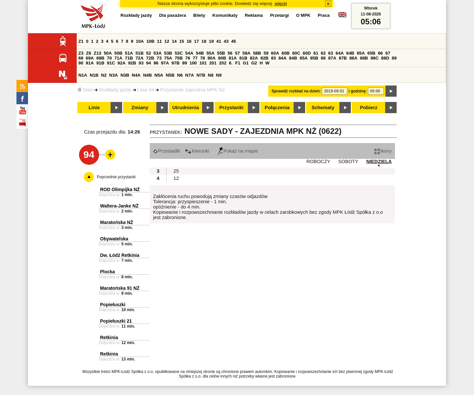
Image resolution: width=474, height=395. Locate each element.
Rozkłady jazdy (115, 89)
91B (100, 63)
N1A (82, 75)
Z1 (81, 41)
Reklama (254, 15)
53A (157, 53)
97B (175, 63)
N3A (113, 75)
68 (80, 58)
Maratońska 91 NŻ (120, 288)
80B (222, 58)
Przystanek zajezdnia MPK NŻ (192, 89)
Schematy (322, 107)
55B (221, 53)
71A (118, 58)
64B (350, 53)
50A (108, 53)
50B (118, 53)
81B (243, 58)
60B (286, 53)
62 (323, 53)
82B (264, 58)
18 (203, 41)
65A (361, 53)
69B (100, 58)
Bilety (199, 15)
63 (330, 53)
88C (375, 58)
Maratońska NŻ (116, 222)
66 (380, 53)
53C (179, 53)
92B (132, 63)
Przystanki (231, 107)
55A (210, 53)
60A (275, 53)
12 (166, 41)
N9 (219, 75)
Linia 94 (145, 89)
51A (129, 53)
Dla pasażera (172, 15)
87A (332, 58)
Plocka (107, 271)
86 (323, 58)
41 (218, 41)
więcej (281, 3)
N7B (201, 75)
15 (181, 41)
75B (179, 58)
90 (80, 63)
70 (109, 58)
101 (203, 63)
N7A (189, 75)
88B (364, 58)
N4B (147, 75)
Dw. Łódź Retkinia (119, 255)
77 (195, 58)
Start (85, 89)
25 (176, 171)
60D (307, 53)
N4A (136, 75)
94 (148, 63)
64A (340, 53)
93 (141, 63)
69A (90, 58)
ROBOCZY (318, 161)
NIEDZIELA (379, 161)
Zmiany (139, 107)
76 (187, 58)
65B (371, 53)
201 (213, 63)
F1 (237, 63)
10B (150, 41)
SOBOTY (348, 161)
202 (222, 63)
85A (303, 58)
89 (394, 58)
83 (273, 58)
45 (233, 41)
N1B (94, 75)
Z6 (88, 53)
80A (211, 58)
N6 (180, 75)
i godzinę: (358, 91)
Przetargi (279, 15)
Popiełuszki (112, 304)
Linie (94, 107)
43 (226, 41)
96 (155, 63)
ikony (383, 151)
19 (211, 41)
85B (314, 58)
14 (174, 41)
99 (184, 63)
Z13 (97, 53)
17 (196, 41)
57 (237, 53)
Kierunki (197, 151)
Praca (323, 15)
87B (343, 58)
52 (148, 53)
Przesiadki (166, 151)
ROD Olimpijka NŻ (120, 189)
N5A (158, 75)
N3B (124, 75)
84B (293, 58)
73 (159, 58)
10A (140, 41)
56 (229, 53)
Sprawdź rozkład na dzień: (296, 91)
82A (254, 58)
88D (385, 58)
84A (282, 58)
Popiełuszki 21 (116, 321)
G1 (246, 63)
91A (90, 63)
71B (129, 58)
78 (202, 58)
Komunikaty (224, 15)
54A (189, 53)
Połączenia (277, 107)
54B (200, 53)
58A (246, 53)
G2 (254, 63)
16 (189, 41)
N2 (104, 75)
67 (387, 53)
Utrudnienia (185, 107)
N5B (170, 75)
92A (121, 63)
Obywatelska (114, 238)
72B (150, 58)
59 (266, 53)
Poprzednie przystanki (116, 177)
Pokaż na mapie (237, 151)
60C (296, 53)
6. (231, 63)
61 (315, 53)
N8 (210, 75)
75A (168, 58)
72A (140, 58)
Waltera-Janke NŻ (119, 206)
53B (168, 53)
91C (111, 63)
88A (353, 58)
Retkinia (109, 337)
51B (140, 53)
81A (233, 58)
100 (193, 63)
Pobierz (369, 107)
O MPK (303, 15)
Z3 (81, 53)
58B (257, 53)
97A (165, 63)
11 (159, 41)
